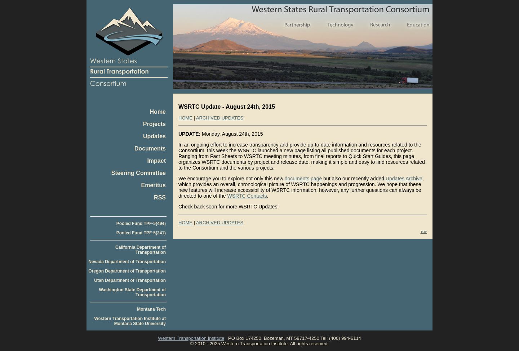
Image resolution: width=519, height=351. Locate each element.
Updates (154, 136)
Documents (150, 148)
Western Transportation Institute (191, 338)
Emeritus (153, 185)
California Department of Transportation (140, 250)
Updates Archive (404, 178)
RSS (160, 197)
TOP (424, 232)
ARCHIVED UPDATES (219, 118)
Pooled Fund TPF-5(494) (141, 223)
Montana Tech (151, 309)
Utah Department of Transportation (130, 280)
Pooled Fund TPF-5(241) (141, 232)
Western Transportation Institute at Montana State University (130, 321)
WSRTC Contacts (247, 196)
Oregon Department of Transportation (127, 271)
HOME (185, 118)
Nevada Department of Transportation (127, 261)
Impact (156, 161)
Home (158, 112)
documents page (303, 178)
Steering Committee (138, 173)
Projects (154, 124)
